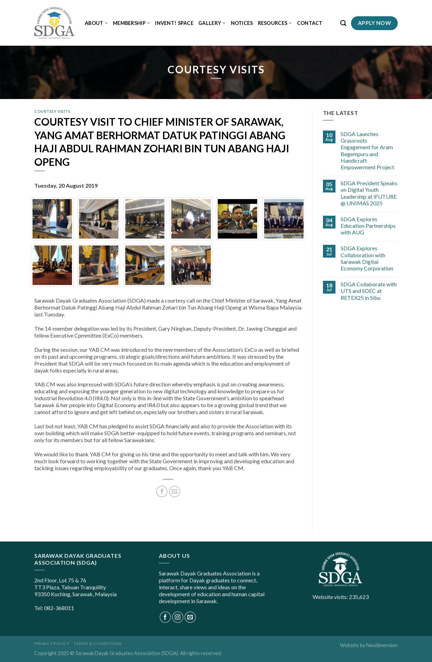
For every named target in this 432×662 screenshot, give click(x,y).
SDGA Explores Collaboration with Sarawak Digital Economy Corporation (367, 258)
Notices (242, 23)
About (96, 23)
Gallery (212, 23)
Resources (275, 23)
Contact (310, 23)
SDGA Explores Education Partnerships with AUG (368, 225)
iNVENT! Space (174, 23)
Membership (131, 23)
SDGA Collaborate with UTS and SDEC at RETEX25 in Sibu (369, 291)
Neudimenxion (382, 645)
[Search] (343, 23)
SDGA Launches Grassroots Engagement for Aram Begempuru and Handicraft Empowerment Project (367, 150)
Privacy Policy (52, 643)
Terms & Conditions (98, 643)
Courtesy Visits (52, 111)
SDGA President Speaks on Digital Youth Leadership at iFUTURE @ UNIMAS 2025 (369, 193)
